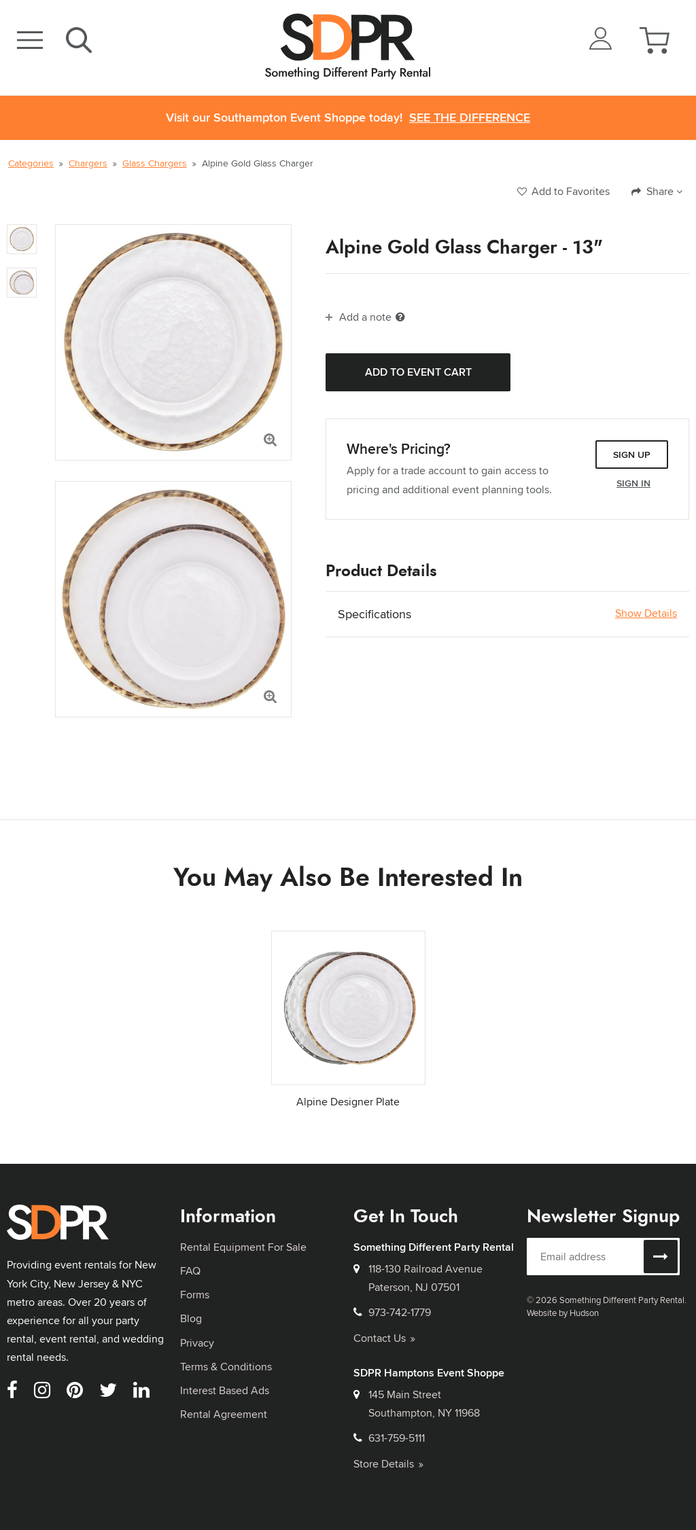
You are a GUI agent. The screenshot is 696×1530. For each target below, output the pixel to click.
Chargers (88, 163)
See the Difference (469, 117)
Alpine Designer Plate (348, 1101)
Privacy (197, 1343)
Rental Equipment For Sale (243, 1247)
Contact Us (384, 1338)
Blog (191, 1318)
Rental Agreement (223, 1414)
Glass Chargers (154, 163)
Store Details (388, 1464)
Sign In (633, 483)
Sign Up (631, 454)
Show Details (646, 613)
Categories (31, 163)
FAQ (190, 1271)
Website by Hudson (563, 1312)
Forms (194, 1294)
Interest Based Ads (224, 1390)
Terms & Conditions (226, 1366)
